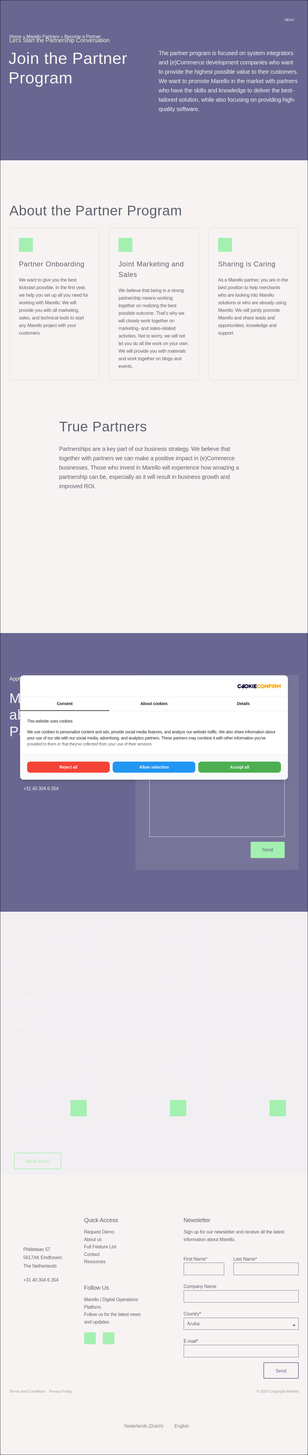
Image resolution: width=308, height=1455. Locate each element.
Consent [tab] (64, 703)
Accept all (239, 767)
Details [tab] (243, 703)
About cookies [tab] (153, 703)
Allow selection (154, 767)
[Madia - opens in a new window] (259, 686)
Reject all (68, 767)
